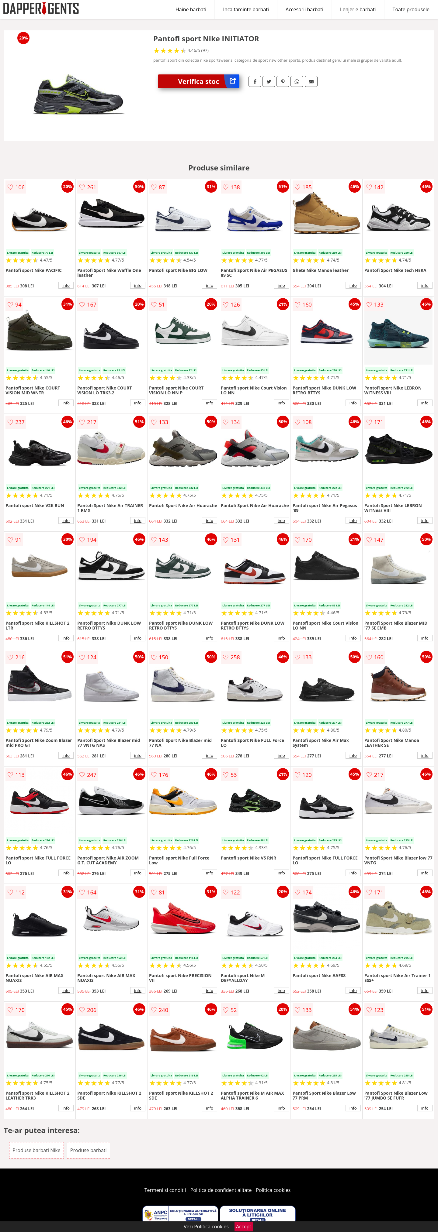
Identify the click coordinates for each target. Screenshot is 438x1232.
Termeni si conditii (165, 1190)
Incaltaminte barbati (246, 9)
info (66, 285)
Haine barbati (191, 9)
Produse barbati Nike (36, 1150)
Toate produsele (411, 9)
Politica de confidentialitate (221, 1190)
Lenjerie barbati (358, 9)
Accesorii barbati (304, 9)
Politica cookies (273, 1190)
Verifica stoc (208, 81)
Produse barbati (88, 1150)
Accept (243, 1226)
